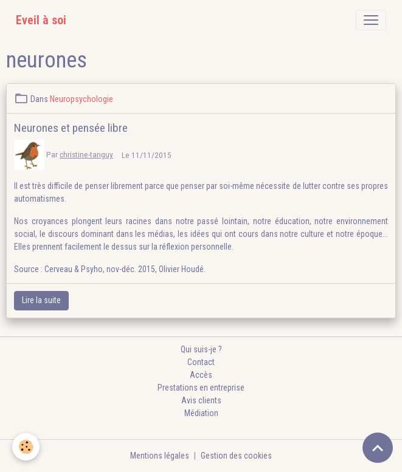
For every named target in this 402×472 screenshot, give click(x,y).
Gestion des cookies (236, 455)
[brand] (41, 20)
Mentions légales (159, 455)
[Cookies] (26, 446)
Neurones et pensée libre (71, 128)
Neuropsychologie (81, 99)
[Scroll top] (377, 448)
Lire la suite (41, 300)
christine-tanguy (86, 154)
